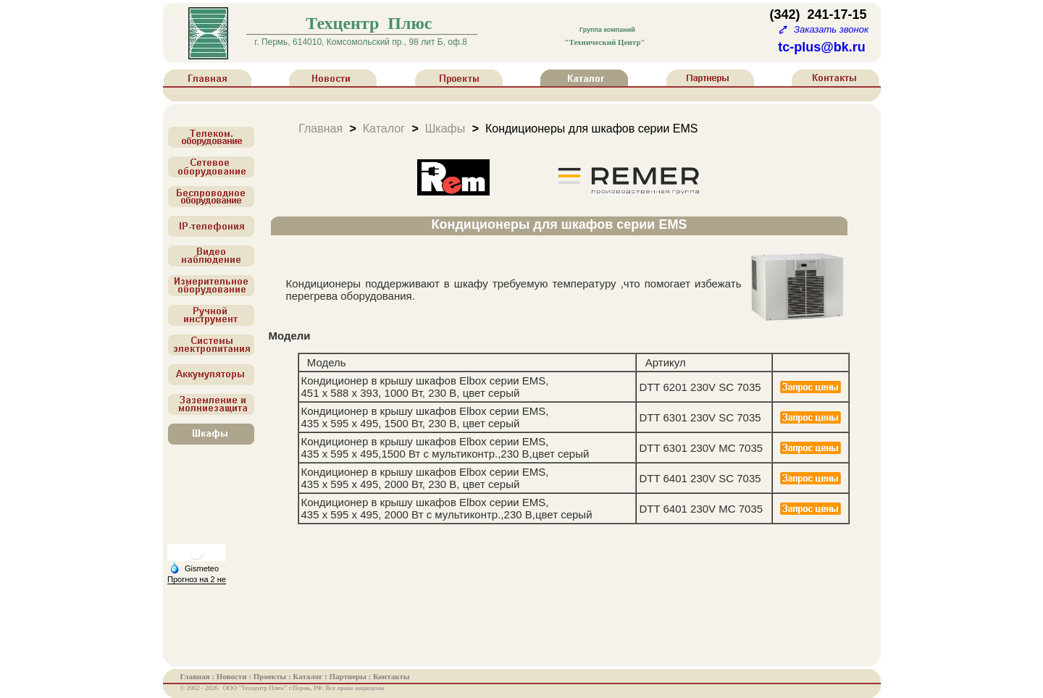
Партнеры (348, 676)
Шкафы (445, 127)
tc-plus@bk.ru (822, 47)
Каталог (384, 127)
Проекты (271, 676)
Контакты (391, 676)
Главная (320, 127)
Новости (233, 676)
